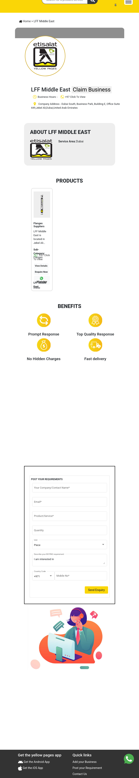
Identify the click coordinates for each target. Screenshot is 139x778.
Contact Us (80, 774)
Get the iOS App (32, 768)
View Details (41, 266)
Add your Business (85, 762)
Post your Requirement (87, 768)
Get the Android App (36, 762)
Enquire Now (41, 272)
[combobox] (69, 545)
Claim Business (91, 89)
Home (25, 21)
